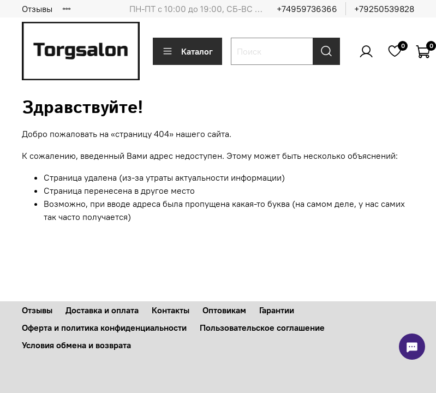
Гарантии (276, 310)
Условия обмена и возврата (76, 345)
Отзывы (37, 8)
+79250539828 (384, 8)
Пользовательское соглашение (262, 327)
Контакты (170, 310)
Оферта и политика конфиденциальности (104, 327)
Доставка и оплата (102, 310)
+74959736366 (307, 8)
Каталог (187, 51)
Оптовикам (224, 310)
